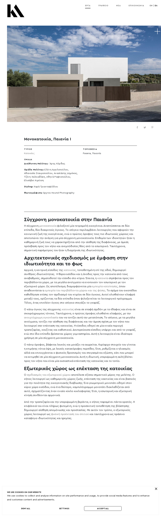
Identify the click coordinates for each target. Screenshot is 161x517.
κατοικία (102, 278)
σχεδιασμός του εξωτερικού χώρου (49, 375)
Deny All (25, 508)
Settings (64, 508)
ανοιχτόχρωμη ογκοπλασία (41, 317)
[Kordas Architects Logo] (15, 12)
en (151, 6)
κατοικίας (70, 270)
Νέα (118, 6)
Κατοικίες (29, 153)
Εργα (87, 6)
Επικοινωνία (136, 6)
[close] (156, 488)
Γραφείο (103, 6)
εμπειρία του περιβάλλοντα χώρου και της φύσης (75, 290)
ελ (156, 6)
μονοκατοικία (47, 226)
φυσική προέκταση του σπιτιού (70, 414)
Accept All (103, 508)
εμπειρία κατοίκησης (105, 286)
